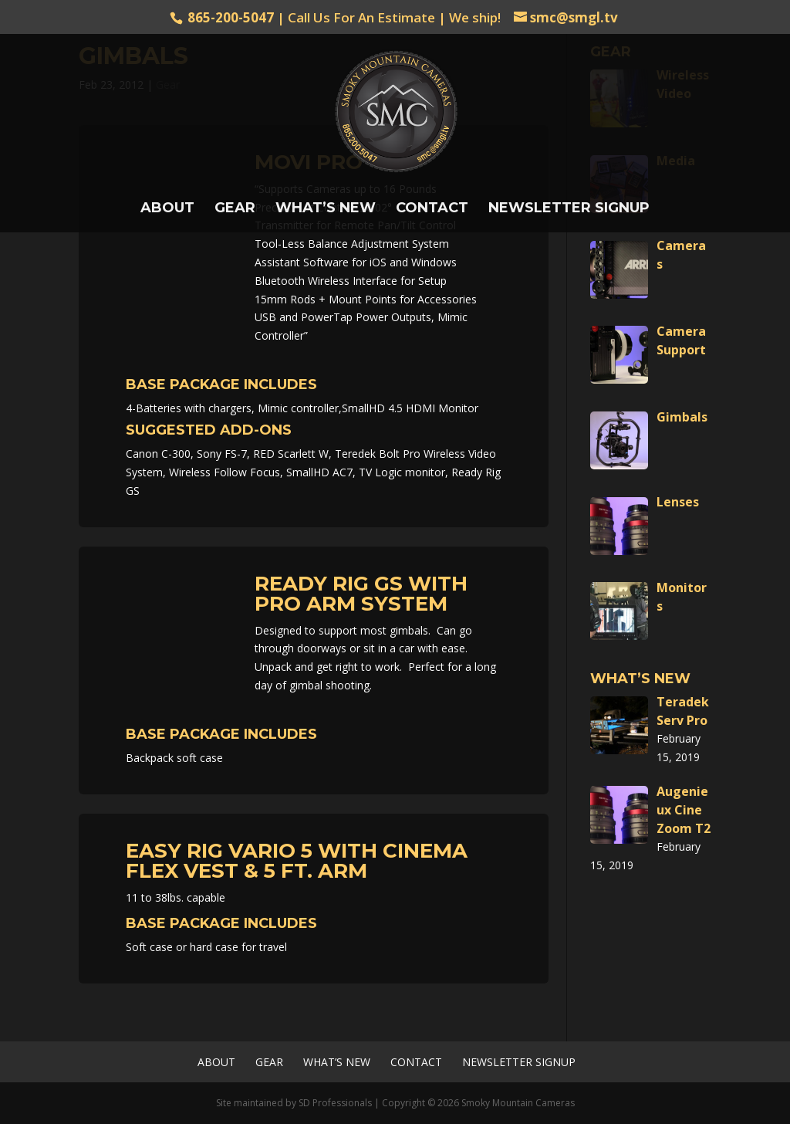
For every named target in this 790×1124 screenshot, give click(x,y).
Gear (234, 209)
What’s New (325, 209)
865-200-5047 (230, 17)
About (167, 209)
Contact (432, 209)
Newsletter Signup (569, 209)
